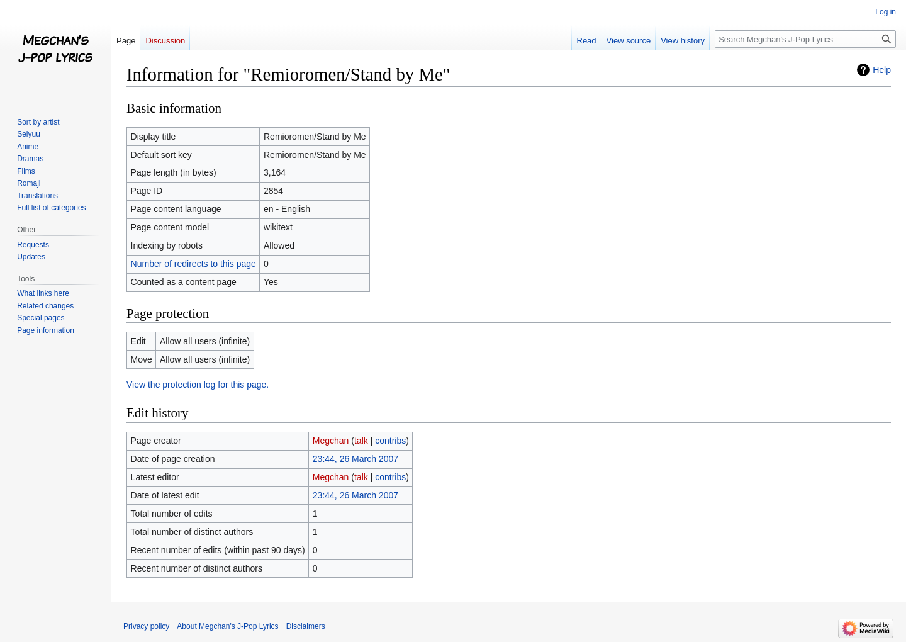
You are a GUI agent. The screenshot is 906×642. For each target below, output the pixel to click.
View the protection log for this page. (197, 385)
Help (882, 70)
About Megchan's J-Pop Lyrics (227, 626)
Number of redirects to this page (193, 264)
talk (361, 441)
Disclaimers (305, 626)
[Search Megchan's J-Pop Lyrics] (805, 39)
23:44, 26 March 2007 (355, 459)
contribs (390, 441)
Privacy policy (146, 626)
